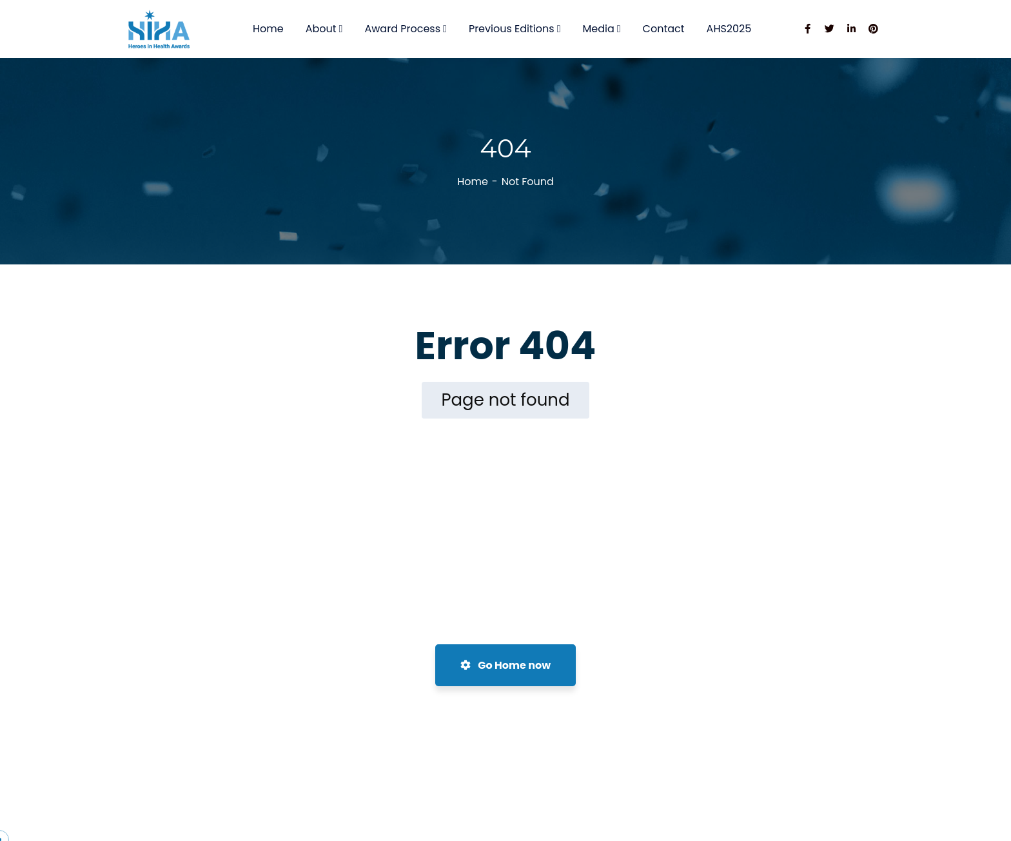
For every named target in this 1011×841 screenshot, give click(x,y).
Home (472, 181)
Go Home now (505, 665)
